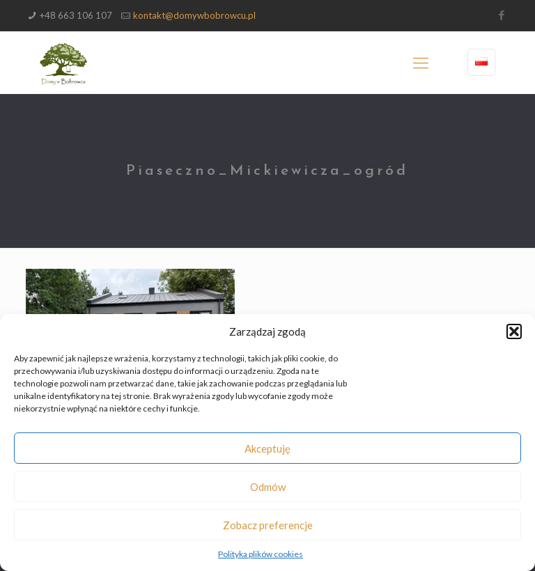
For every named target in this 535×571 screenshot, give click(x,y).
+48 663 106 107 (76, 15)
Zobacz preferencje (268, 525)
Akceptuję (267, 448)
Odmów (268, 486)
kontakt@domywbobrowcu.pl (194, 15)
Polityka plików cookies (260, 554)
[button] (514, 331)
